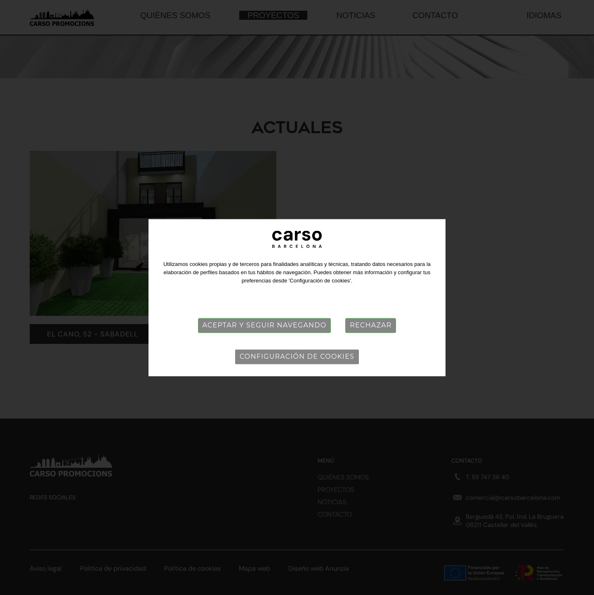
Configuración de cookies (297, 356)
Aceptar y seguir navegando (265, 325)
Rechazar (370, 325)
